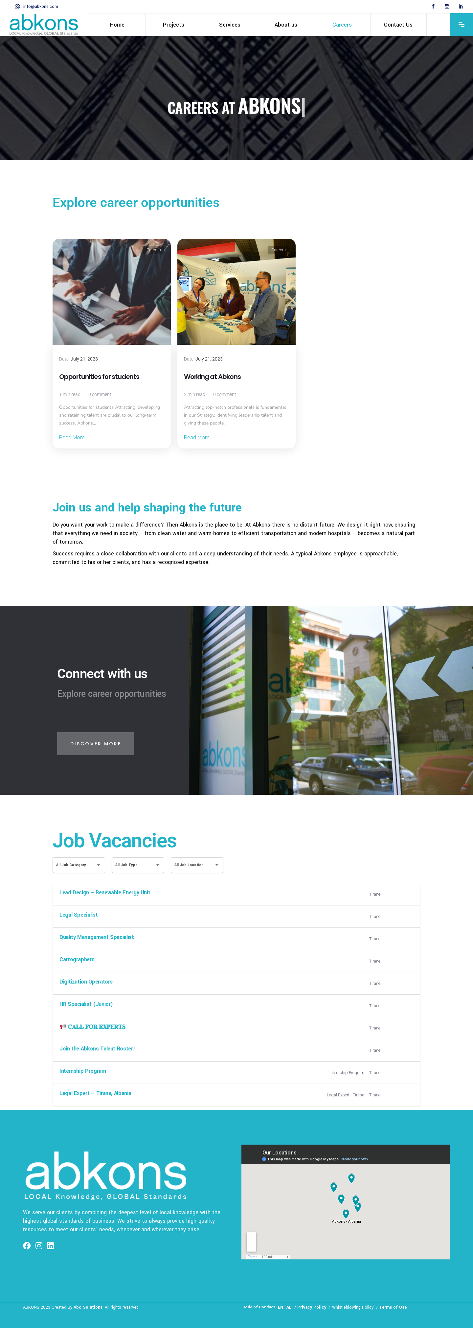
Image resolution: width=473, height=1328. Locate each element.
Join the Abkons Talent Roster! (97, 1048)
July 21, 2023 (84, 359)
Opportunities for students (99, 376)
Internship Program (82, 1071)
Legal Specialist (78, 915)
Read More (72, 437)
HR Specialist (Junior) (86, 1004)
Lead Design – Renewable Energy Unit (104, 892)
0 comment (99, 394)
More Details (399, 894)
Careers (153, 250)
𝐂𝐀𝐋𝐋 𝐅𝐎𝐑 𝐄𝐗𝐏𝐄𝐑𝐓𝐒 (92, 1027)
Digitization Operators (86, 982)
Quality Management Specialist (96, 937)
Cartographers (76, 959)
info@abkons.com (40, 7)
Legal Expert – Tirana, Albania (95, 1093)
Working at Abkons (212, 376)
